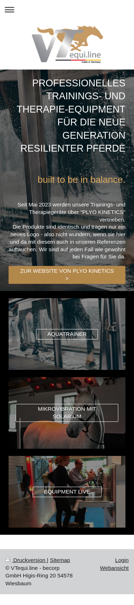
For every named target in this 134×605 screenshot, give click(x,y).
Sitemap (60, 560)
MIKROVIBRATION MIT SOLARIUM (67, 412)
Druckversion (26, 560)
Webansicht (114, 568)
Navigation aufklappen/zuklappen (67, 9)
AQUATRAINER (66, 334)
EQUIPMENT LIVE (67, 492)
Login (122, 560)
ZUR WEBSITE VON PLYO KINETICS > (67, 274)
